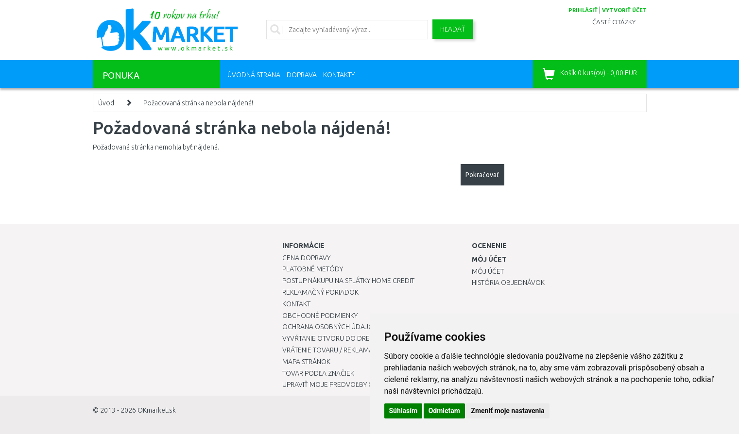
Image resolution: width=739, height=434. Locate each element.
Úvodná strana (253, 75)
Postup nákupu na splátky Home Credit (348, 280)
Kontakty (339, 75)
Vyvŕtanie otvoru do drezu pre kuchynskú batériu (369, 338)
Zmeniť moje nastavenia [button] (507, 411)
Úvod (106, 103)
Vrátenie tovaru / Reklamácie (332, 350)
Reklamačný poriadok (320, 292)
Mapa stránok (306, 362)
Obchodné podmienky (320, 315)
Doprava (302, 75)
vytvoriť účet (624, 10)
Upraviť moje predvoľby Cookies (339, 384)
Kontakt (296, 304)
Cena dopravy (306, 258)
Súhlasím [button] (403, 411)
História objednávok (508, 282)
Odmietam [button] (444, 411)
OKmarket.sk (156, 410)
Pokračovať (482, 175)
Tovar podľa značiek (318, 373)
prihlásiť (583, 10)
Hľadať (452, 29)
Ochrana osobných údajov (330, 327)
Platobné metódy (312, 269)
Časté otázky (614, 22)
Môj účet (488, 271)
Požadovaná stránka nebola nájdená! (198, 103)
